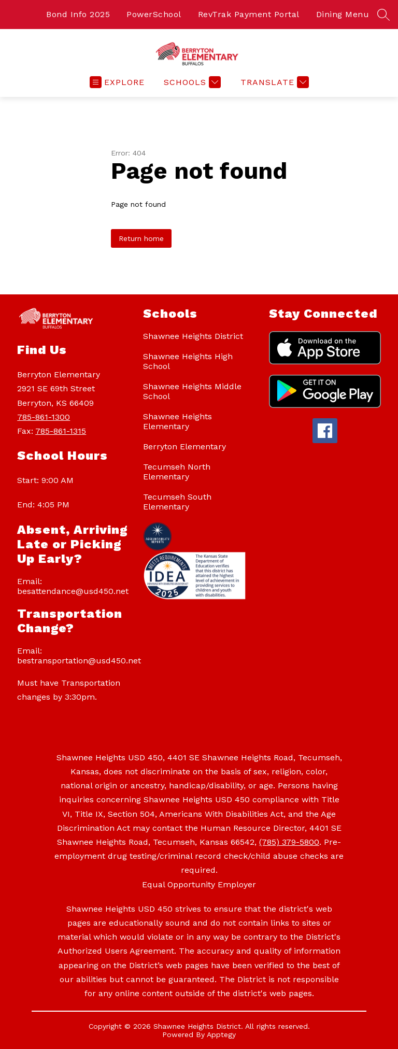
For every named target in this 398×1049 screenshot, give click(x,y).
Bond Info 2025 (78, 14)
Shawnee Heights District (193, 336)
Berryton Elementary (184, 446)
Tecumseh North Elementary (176, 471)
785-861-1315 (60, 431)
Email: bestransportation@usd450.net (75, 655)
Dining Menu (342, 14)
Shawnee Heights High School (188, 361)
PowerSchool (153, 14)
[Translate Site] (273, 82)
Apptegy (221, 1034)
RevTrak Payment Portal (249, 14)
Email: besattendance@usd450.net (73, 586)
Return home (141, 238)
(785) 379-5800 (289, 842)
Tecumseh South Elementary (177, 502)
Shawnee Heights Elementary (177, 421)
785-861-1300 (43, 417)
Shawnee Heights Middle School (192, 391)
